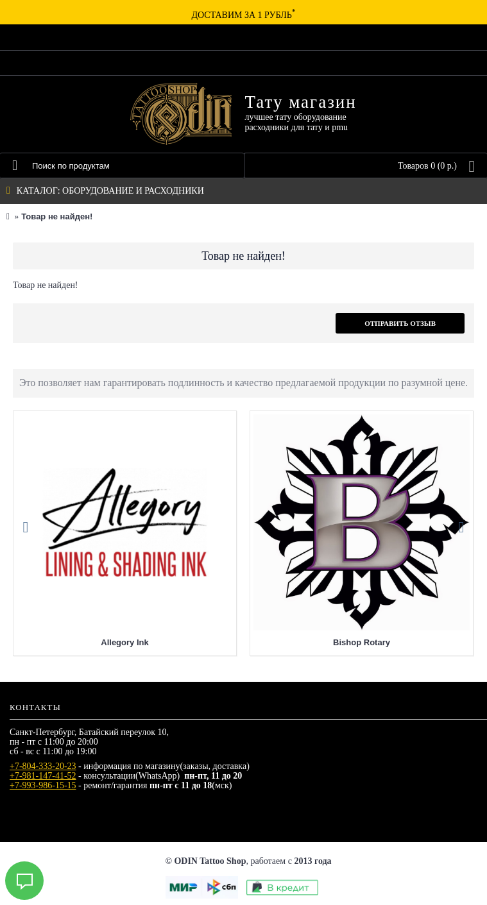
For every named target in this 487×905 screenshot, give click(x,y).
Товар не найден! (56, 216)
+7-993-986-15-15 (43, 785)
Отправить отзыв (400, 323)
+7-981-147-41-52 (43, 776)
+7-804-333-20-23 (43, 766)
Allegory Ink (124, 642)
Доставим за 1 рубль (243, 15)
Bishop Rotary (361, 642)
